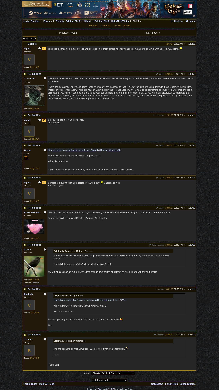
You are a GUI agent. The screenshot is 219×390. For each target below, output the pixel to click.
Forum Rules (30, 384)
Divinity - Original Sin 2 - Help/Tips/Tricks (106, 21)
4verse (159, 289)
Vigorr (160, 74)
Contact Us (157, 384)
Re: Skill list (34, 74)
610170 (192, 74)
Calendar (105, 25)
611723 (192, 335)
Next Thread (152, 32)
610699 (192, 289)
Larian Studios (31, 21)
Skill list (32, 43)
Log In (190, 21)
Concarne (158, 115)
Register (177, 21)
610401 (192, 178)
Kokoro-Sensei (156, 245)
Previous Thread (66, 32)
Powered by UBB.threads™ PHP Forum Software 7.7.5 (109, 389)
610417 (192, 208)
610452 (192, 245)
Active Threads (122, 25)
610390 (192, 145)
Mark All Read (46, 384)
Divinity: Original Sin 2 (68, 21)
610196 (192, 115)
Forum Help (171, 384)
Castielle (159, 335)
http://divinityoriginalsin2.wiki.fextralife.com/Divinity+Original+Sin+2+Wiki (84, 150)
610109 (192, 44)
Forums (47, 21)
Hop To (87, 373)
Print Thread (29, 38)
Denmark (35, 283)
